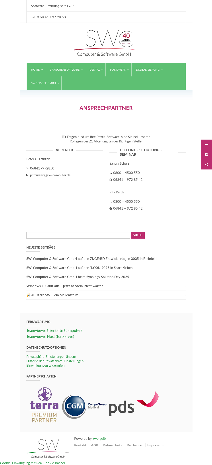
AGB (94, 445)
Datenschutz (112, 445)
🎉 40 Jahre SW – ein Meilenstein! (52, 295)
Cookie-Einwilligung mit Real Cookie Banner (32, 463)
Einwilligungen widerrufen (45, 365)
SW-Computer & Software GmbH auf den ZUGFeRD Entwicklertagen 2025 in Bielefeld (91, 259)
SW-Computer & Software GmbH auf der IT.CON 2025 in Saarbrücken (79, 268)
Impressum (155, 445)
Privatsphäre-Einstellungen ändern (51, 356)
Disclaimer (135, 445)
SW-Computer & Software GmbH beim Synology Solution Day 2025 (77, 277)
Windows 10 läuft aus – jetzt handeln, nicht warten (64, 286)
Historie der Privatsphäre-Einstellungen (55, 361)
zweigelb (99, 438)
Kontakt (80, 445)
